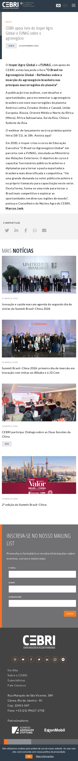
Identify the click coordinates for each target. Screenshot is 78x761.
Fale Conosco (17, 685)
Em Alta (13, 670)
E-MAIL (13, 568)
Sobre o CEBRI (17, 675)
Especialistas (16, 680)
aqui (48, 135)
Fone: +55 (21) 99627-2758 (26, 710)
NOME (12, 583)
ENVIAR (70, 613)
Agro (11, 46)
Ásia (7, 444)
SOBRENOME (15, 597)
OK (28, 756)
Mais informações (45, 756)
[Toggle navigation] (73, 5)
